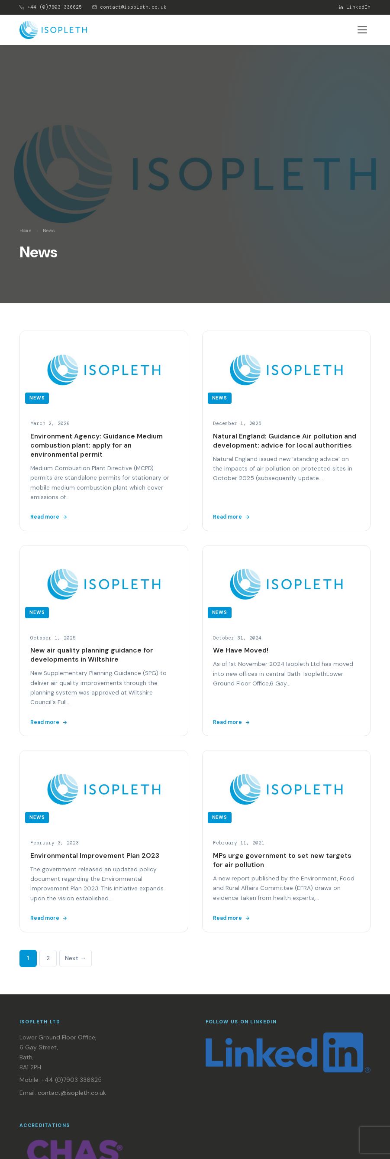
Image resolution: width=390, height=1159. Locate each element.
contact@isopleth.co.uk (129, 7)
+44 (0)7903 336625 (50, 7)
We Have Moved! (240, 650)
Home (25, 230)
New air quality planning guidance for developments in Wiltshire (91, 655)
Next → (75, 958)
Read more (49, 516)
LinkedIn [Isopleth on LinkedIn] (354, 7)
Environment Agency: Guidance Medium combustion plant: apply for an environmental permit (96, 445)
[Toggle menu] (362, 30)
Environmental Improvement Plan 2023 (94, 855)
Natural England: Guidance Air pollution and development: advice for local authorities (284, 441)
